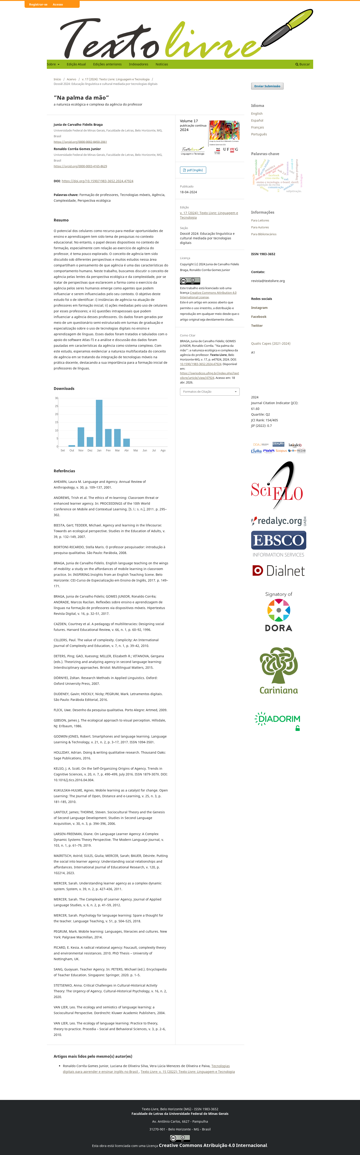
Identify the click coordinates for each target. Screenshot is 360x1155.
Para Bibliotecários (263, 234)
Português (259, 134)
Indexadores (138, 64)
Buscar (302, 64)
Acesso (58, 4)
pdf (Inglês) (194, 170)
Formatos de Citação (197, 391)
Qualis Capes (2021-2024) (270, 343)
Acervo (71, 79)
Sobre (52, 64)
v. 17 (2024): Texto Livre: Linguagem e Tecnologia (115, 79)
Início (57, 79)
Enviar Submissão (267, 86)
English (257, 113)
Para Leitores (260, 220)
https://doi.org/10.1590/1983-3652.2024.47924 (97, 181)
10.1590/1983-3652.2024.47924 (200, 364)
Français (257, 127)
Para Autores (260, 227)
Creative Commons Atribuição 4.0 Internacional (213, 1145)
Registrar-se (38, 4)
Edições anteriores (107, 64)
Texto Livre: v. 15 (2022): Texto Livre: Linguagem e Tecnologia (188, 1071)
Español (257, 120)
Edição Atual (76, 64)
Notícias (162, 64)
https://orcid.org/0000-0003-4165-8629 (80, 166)
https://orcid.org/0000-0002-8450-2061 (80, 142)
